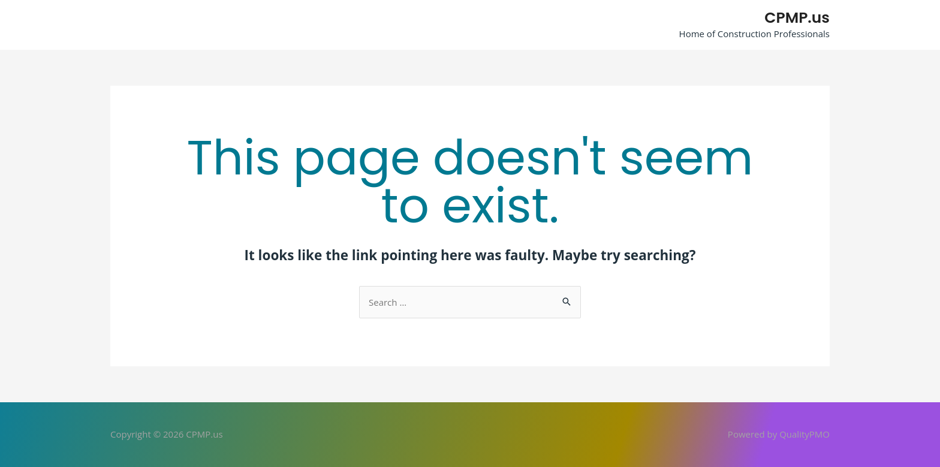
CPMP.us (797, 17)
